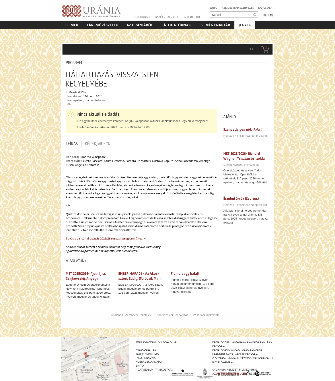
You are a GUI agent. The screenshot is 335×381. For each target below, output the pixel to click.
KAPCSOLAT (266, 8)
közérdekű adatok (149, 361)
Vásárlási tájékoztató (206, 315)
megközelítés (146, 350)
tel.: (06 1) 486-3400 (188, 17)
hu (252, 49)
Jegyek (245, 25)
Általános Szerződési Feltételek (131, 315)
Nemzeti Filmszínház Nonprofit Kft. (245, 135)
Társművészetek (102, 25)
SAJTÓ (214, 8)
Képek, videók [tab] (97, 143)
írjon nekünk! (146, 357)
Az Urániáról (140, 25)
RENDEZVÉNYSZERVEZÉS (238, 8)
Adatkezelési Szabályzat (172, 315)
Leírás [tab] (72, 143)
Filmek (71, 25)
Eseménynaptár (214, 25)
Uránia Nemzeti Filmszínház (241, 164)
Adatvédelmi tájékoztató (154, 369)
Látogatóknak (176, 25)
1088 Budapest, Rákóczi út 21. (154, 17)
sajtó (140, 365)
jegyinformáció (147, 353)
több (69, 104)
